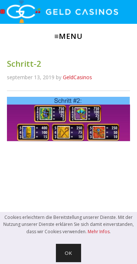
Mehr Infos (99, 231)
